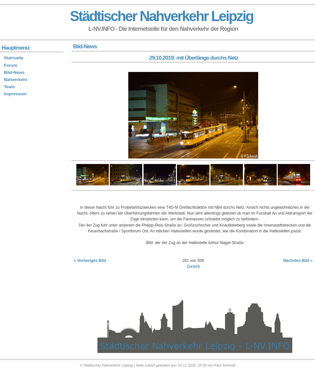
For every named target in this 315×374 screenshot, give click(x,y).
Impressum (15, 93)
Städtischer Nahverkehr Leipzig (161, 16)
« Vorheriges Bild (90, 260)
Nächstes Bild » (298, 260)
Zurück (193, 266)
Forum (10, 65)
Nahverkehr (15, 79)
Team (9, 86)
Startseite (13, 57)
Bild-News (14, 72)
